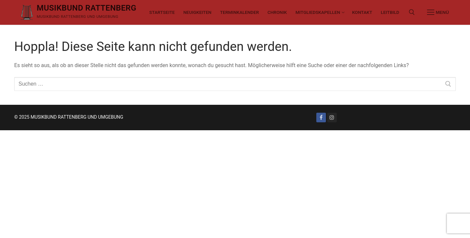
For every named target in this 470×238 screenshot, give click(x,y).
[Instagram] (332, 117)
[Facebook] (321, 117)
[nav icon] (438, 13)
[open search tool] (412, 12)
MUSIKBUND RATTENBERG (87, 8)
